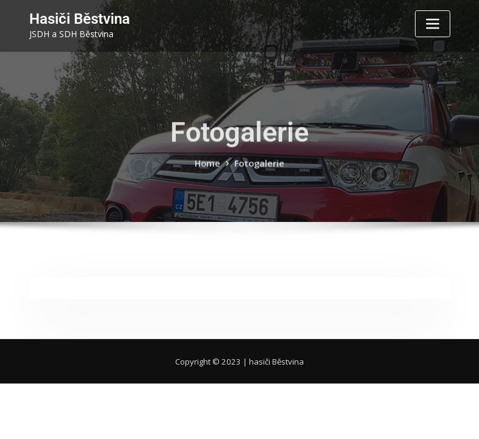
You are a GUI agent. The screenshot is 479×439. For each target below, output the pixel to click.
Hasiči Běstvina (75, 18)
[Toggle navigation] (432, 23)
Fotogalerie (258, 172)
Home (208, 172)
